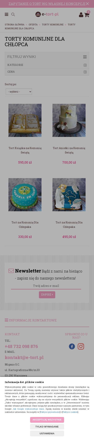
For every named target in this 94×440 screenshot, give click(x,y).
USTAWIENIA (47, 433)
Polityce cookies (70, 412)
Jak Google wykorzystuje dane (28, 408)
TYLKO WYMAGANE (47, 426)
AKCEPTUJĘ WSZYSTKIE (47, 419)
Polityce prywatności (50, 412)
